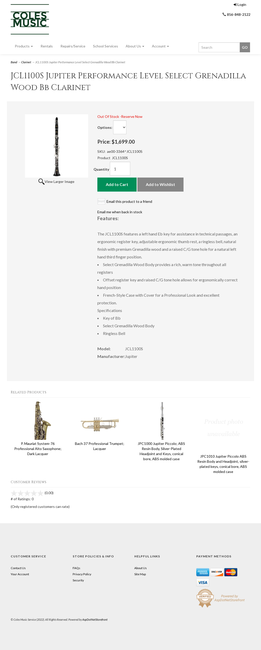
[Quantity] (120, 169)
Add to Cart (117, 184)
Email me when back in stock (119, 212)
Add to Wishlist (160, 184)
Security (78, 580)
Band (14, 62)
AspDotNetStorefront (95, 619)
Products (24, 46)
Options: (104, 127)
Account (160, 46)
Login (240, 4)
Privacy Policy (82, 574)
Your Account (20, 574)
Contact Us (18, 568)
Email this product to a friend (129, 201)
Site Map (140, 574)
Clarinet (26, 62)
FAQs (76, 568)
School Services (105, 46)
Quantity (101, 169)
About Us (135, 46)
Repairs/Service (72, 46)
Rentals (47, 46)
